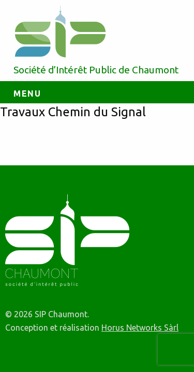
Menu (27, 93)
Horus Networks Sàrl (139, 327)
